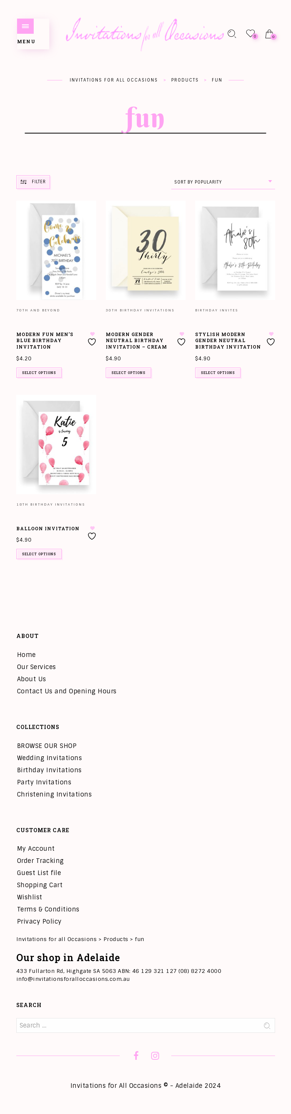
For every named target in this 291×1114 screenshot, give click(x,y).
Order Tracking (40, 861)
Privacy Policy (39, 921)
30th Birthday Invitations (140, 310)
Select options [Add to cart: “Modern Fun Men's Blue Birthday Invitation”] (39, 373)
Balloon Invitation (48, 528)
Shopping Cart (40, 885)
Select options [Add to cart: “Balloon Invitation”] (39, 554)
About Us (31, 679)
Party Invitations (44, 782)
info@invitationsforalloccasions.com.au (73, 979)
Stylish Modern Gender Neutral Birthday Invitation (228, 340)
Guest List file (39, 873)
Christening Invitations (54, 794)
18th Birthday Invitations (50, 504)
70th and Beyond (38, 310)
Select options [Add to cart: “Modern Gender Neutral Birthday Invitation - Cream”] (128, 373)
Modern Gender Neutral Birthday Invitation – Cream (136, 340)
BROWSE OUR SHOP (47, 746)
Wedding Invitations (49, 758)
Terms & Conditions (48, 909)
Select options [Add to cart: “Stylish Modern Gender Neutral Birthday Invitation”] (218, 373)
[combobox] (223, 182)
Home (26, 655)
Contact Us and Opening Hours (67, 691)
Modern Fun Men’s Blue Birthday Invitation (45, 340)
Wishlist (29, 897)
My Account (36, 849)
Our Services (36, 667)
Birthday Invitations (49, 770)
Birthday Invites (216, 310)
